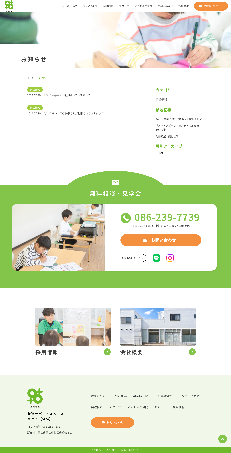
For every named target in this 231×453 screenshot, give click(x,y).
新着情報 (35, 89)
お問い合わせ (212, 6)
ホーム (30, 77)
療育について (90, 6)
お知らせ (160, 407)
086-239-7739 (168, 217)
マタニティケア (189, 396)
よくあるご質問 (143, 6)
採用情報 (183, 6)
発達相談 (108, 6)
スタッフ (124, 6)
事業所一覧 (140, 396)
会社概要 (121, 396)
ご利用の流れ (165, 6)
